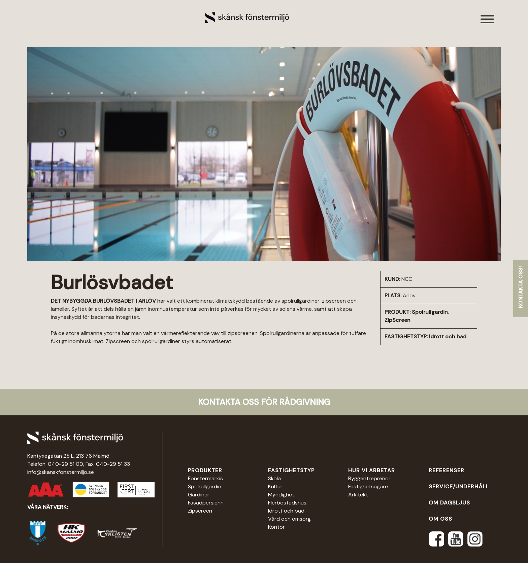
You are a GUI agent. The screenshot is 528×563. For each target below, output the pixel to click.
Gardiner (198, 494)
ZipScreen (397, 320)
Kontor (276, 526)
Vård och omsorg (289, 518)
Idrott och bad (447, 336)
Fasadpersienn (206, 502)
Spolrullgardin (430, 311)
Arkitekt (358, 494)
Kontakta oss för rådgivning (264, 402)
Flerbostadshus (287, 502)
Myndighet (281, 494)
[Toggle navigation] (487, 22)
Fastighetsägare (368, 486)
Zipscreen (200, 510)
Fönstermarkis (205, 478)
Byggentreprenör (369, 478)
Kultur (275, 486)
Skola (274, 478)
